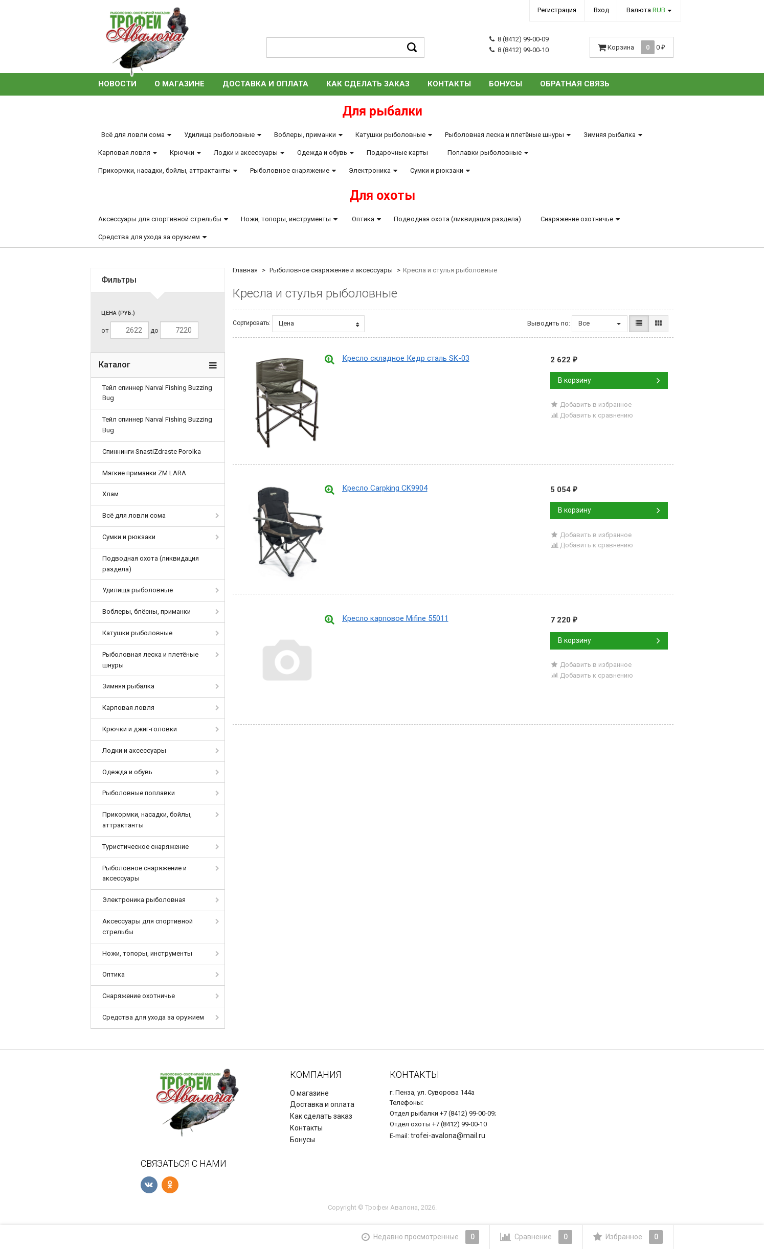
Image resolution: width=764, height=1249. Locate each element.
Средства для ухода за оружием (149, 237)
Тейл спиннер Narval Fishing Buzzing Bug (157, 393)
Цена (319, 323)
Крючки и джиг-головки (139, 729)
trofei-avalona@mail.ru (448, 1135)
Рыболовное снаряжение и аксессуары (144, 873)
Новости (117, 83)
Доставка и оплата (265, 83)
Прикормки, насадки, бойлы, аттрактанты (164, 170)
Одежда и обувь (322, 152)
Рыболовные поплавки (138, 793)
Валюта (645, 10)
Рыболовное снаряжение (289, 170)
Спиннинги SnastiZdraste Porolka (151, 451)
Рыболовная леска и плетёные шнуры (504, 134)
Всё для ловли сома (133, 134)
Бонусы (505, 83)
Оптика (363, 219)
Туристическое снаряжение (145, 846)
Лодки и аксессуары (246, 152)
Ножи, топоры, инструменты (286, 219)
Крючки (182, 152)
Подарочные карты (397, 152)
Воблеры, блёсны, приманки (146, 611)
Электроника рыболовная (144, 900)
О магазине (179, 83)
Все (599, 323)
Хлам (110, 494)
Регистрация (556, 10)
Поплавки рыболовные (484, 152)
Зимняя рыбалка (609, 134)
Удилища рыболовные (219, 134)
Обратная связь (575, 83)
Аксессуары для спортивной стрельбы (159, 219)
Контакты (449, 83)
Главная (245, 270)
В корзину (609, 380)
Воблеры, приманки (305, 134)
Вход (601, 10)
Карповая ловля (124, 152)
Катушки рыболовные (390, 134)
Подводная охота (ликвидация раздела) (457, 219)
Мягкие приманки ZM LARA (144, 473)
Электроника (370, 170)
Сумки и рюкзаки (436, 170)
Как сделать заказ (368, 83)
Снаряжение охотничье (577, 219)
